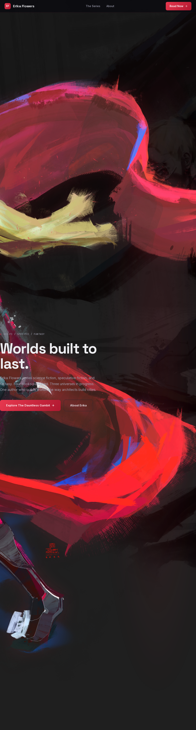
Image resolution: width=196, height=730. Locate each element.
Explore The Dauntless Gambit (30, 405)
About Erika (78, 405)
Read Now (179, 6)
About (110, 6)
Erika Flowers (19, 6)
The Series (93, 6)
